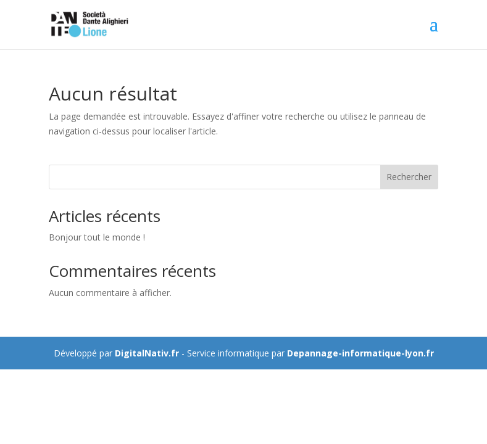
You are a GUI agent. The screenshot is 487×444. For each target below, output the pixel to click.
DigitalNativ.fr (147, 353)
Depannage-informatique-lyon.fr (360, 353)
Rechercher (408, 177)
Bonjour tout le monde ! (97, 237)
